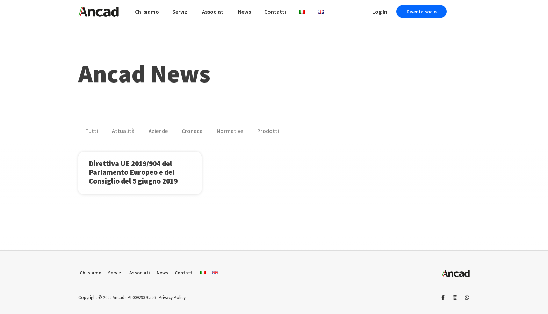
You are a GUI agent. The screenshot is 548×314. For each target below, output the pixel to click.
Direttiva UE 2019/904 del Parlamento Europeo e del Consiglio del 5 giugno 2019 (133, 172)
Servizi (180, 11)
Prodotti (268, 132)
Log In (379, 11)
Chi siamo (147, 11)
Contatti (275, 11)
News (244, 11)
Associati (213, 11)
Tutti (91, 132)
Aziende (158, 132)
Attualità (123, 132)
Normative (230, 132)
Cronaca (192, 132)
